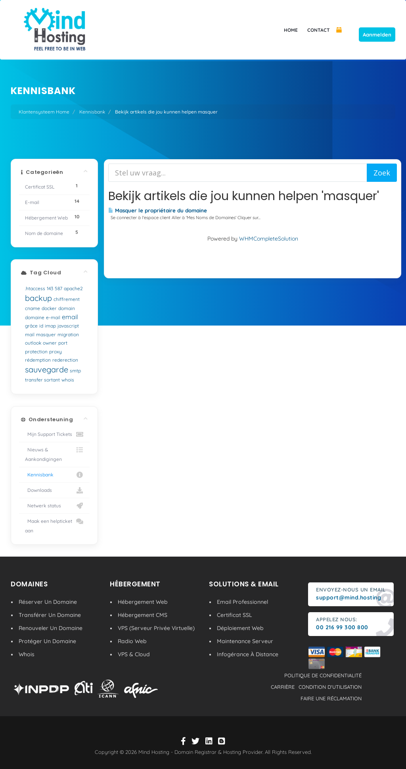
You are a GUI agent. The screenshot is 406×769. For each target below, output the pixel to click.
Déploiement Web (240, 628)
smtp (75, 371)
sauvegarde (46, 369)
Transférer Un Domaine (50, 615)
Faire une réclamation (331, 698)
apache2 (73, 288)
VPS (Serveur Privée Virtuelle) (156, 628)
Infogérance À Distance (247, 654)
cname (32, 308)
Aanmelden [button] (377, 34)
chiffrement (67, 299)
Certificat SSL (234, 615)
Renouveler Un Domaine (50, 628)
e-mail (53, 317)
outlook (33, 343)
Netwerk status (54, 506)
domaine (34, 317)
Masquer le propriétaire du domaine (157, 210)
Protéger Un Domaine (47, 641)
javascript (68, 326)
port (62, 343)
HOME (291, 30)
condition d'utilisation (330, 687)
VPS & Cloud (134, 654)
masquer (46, 334)
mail (29, 334)
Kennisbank (92, 112)
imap (50, 326)
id (41, 326)
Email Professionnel (242, 601)
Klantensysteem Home (44, 112)
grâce (31, 326)
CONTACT (318, 30)
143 (50, 288)
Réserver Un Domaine (48, 601)
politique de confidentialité (323, 675)
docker (49, 308)
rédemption (38, 360)
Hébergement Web (143, 601)
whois (67, 380)
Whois (26, 654)
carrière (283, 687)
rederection (65, 360)
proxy (55, 352)
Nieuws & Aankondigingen (54, 453)
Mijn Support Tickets (54, 434)
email (70, 317)
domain (66, 308)
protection (36, 352)
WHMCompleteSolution (268, 238)
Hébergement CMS (142, 615)
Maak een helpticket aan (54, 525)
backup (38, 298)
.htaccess (35, 288)
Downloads (54, 490)
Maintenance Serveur (245, 641)
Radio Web (132, 641)
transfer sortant (42, 380)
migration (68, 334)
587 (58, 288)
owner (50, 343)
